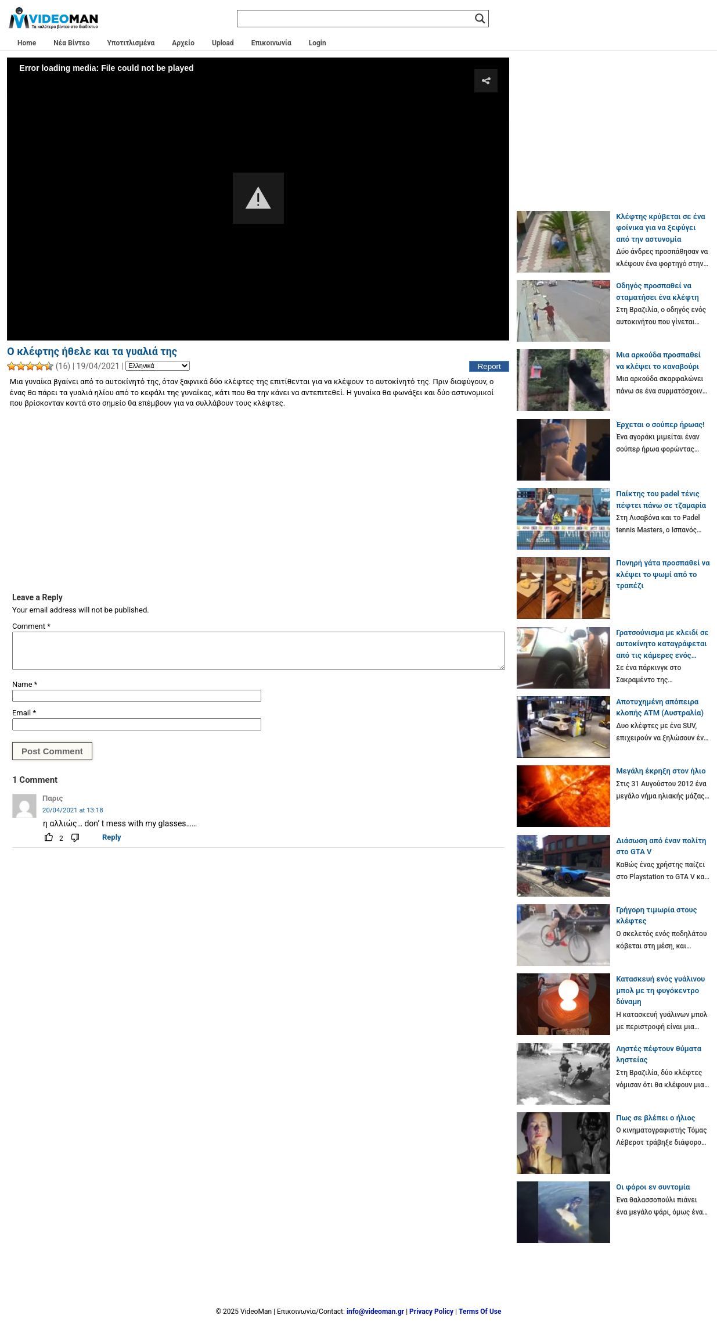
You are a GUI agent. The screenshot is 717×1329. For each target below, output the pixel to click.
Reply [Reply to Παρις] (111, 837)
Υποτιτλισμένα (131, 43)
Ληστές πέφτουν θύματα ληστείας (658, 1054)
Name (24, 684)
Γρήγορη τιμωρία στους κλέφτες (656, 915)
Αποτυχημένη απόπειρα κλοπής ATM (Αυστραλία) (660, 707)
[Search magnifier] (480, 18)
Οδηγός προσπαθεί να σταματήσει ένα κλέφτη (657, 291)
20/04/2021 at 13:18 (72, 810)
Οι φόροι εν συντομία (653, 1187)
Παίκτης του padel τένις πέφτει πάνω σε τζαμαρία (661, 499)
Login (317, 43)
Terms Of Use (480, 1311)
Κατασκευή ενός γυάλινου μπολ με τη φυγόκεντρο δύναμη (660, 990)
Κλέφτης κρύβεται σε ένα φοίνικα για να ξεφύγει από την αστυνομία (660, 227)
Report (489, 366)
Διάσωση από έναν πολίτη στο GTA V (661, 846)
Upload (223, 43)
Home (26, 43)
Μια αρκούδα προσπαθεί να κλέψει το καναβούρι (658, 360)
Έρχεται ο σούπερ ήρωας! (660, 424)
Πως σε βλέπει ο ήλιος (655, 1117)
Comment (31, 626)
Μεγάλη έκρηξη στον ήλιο (660, 770)
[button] (258, 198)
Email (24, 712)
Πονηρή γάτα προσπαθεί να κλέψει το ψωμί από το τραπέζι (662, 574)
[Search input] (357, 18)
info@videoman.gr (375, 1311)
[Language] (157, 366)
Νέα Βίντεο (71, 43)
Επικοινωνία (271, 43)
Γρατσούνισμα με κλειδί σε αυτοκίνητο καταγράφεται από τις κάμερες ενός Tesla (662, 644)
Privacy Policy (431, 1311)
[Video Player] (258, 199)
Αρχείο (183, 43)
